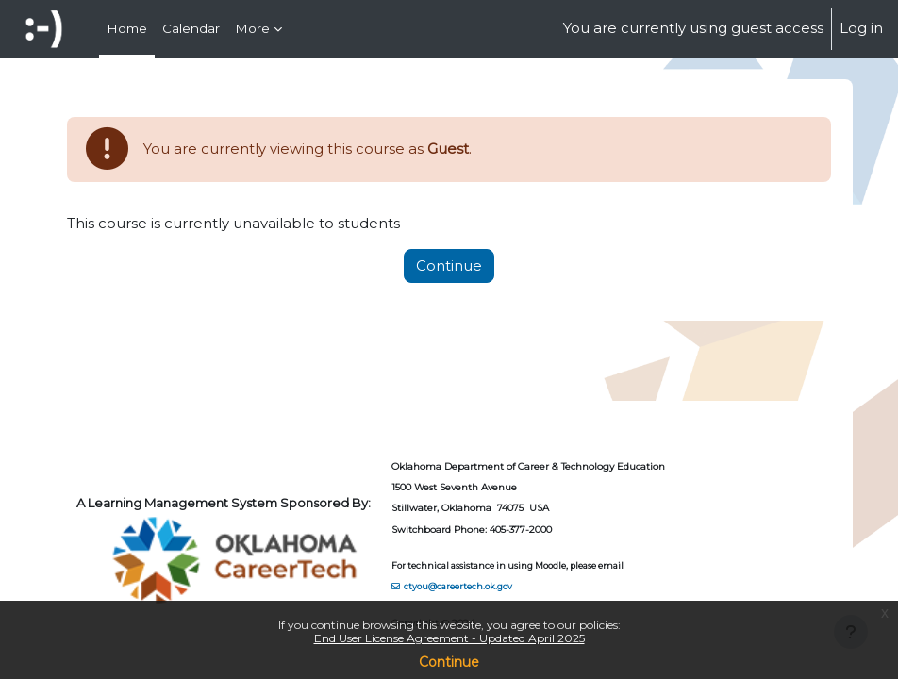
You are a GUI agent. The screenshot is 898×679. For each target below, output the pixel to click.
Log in (861, 28)
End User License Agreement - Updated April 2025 (449, 638)
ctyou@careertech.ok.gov (458, 586)
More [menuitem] (252, 28)
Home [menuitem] (127, 28)
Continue (449, 662)
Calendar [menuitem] (191, 28)
